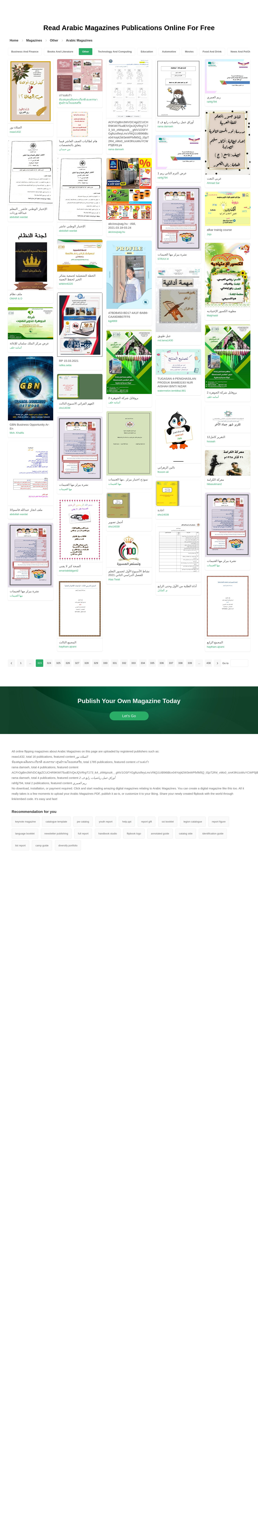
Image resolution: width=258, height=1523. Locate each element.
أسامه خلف (16, 347)
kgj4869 (112, 321)
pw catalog (83, 821)
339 (190, 663)
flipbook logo (134, 833)
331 (115, 663)
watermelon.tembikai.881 (172, 390)
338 (180, 663)
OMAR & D (16, 298)
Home (14, 40)
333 (133, 663)
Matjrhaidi (212, 315)
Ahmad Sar (213, 182)
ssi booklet (168, 821)
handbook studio (107, 833)
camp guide (42, 845)
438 (209, 663)
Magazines (34, 40)
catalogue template (56, 821)
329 (96, 663)
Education (147, 51)
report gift (146, 821)
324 (49, 663)
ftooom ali (163, 471)
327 (77, 663)
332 (124, 663)
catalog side (185, 833)
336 (162, 663)
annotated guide (160, 833)
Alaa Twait (114, 579)
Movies (189, 51)
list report (20, 845)
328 (87, 663)
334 (143, 663)
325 (58, 663)
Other (54, 40)
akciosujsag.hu (116, 231)
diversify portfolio (68, 845)
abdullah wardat (19, 217)
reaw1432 (15, 131)
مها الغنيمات (114, 483)
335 (152, 663)
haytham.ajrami (215, 646)
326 (68, 663)
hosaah (211, 441)
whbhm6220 (66, 283)
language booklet (25, 833)
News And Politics (242, 51)
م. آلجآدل (162, 590)
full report (83, 833)
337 (171, 663)
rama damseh (116, 149)
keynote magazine (25, 821)
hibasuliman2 (214, 484)
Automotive (169, 51)
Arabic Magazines (79, 40)
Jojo (209, 234)
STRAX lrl (163, 258)
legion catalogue (192, 821)
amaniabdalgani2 (68, 570)
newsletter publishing (56, 833)
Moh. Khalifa (17, 432)
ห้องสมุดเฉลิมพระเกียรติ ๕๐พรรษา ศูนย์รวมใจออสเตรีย (78, 101)
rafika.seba (65, 365)
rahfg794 (212, 101)
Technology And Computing (115, 51)
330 (105, 663)
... (30, 663)
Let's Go (129, 716)
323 (40, 663)
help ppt (126, 821)
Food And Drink (212, 51)
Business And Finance (25, 51)
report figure (219, 821)
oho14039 (64, 407)
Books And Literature (60, 51)
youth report (105, 821)
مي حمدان (65, 149)
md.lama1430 (165, 340)
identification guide (212, 833)
